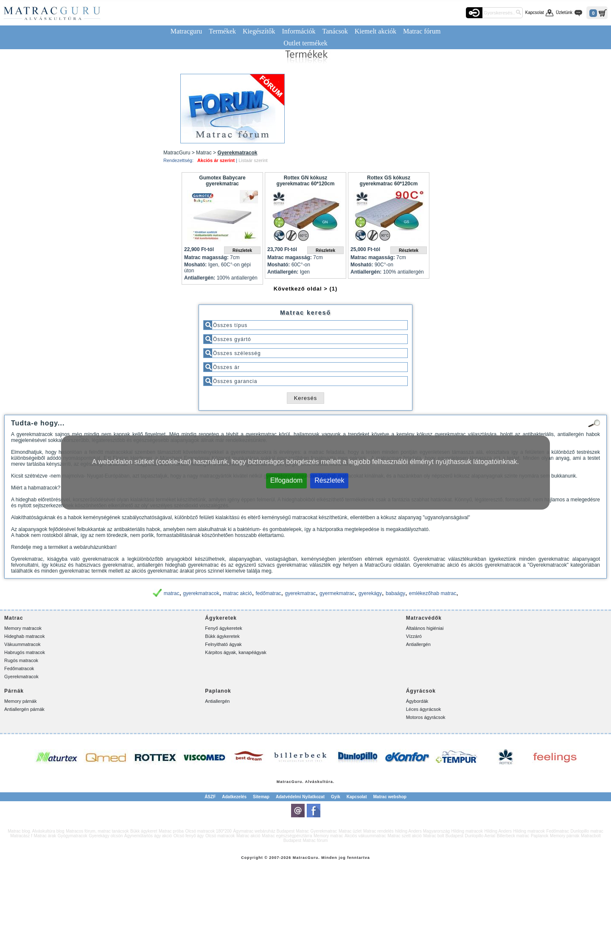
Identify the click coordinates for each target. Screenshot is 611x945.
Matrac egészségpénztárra (287, 835)
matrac (171, 593)
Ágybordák (417, 701)
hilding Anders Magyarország (422, 831)
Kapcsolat (534, 12)
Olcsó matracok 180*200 (208, 831)
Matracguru (186, 31)
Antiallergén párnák (24, 709)
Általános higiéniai (425, 628)
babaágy (395, 593)
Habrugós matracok (24, 652)
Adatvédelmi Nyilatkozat (300, 796)
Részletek (329, 480)
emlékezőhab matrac (432, 593)
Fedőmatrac (558, 831)
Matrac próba (171, 831)
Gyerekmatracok (21, 676)
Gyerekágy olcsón (106, 835)
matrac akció (237, 593)
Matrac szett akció (404, 835)
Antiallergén (418, 644)
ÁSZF (210, 796)
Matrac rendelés (378, 831)
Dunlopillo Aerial (480, 835)
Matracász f (21, 835)
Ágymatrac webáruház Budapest (263, 831)
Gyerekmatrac (324, 831)
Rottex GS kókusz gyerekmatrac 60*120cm (389, 181)
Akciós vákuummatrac (365, 835)
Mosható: (195, 265)
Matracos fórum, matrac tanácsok (97, 831)
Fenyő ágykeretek (223, 628)
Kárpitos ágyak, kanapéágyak (235, 652)
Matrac (284, 782)
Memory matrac (328, 835)
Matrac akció (248, 835)
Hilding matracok (467, 831)
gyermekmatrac (337, 593)
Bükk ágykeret (143, 831)
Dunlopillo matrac (586, 831)
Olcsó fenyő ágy (189, 835)
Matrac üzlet (350, 831)
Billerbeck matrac (513, 835)
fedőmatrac (268, 593)
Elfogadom (286, 480)
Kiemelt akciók (375, 31)
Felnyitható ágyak (223, 644)
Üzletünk (564, 12)
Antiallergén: (199, 278)
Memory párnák (20, 701)
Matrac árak (45, 835)
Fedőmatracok (19, 668)
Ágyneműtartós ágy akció (148, 835)
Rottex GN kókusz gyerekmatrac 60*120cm (306, 181)
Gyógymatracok (72, 835)
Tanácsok (335, 31)
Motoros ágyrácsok (426, 717)
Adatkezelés (234, 796)
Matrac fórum (421, 31)
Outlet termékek (305, 43)
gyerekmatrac (300, 593)
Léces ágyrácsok (423, 709)
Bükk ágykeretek (222, 636)
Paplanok (540, 835)
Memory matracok (23, 628)
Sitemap (261, 796)
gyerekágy (370, 593)
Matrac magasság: (206, 257)
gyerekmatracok (201, 593)
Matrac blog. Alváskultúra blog (36, 831)
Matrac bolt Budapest (443, 835)
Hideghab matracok (24, 636)
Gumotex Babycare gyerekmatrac (222, 181)
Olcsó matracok (220, 835)
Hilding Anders (498, 831)
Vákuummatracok (22, 644)
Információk (298, 31)
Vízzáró (414, 636)
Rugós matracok (21, 660)
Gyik (335, 796)
